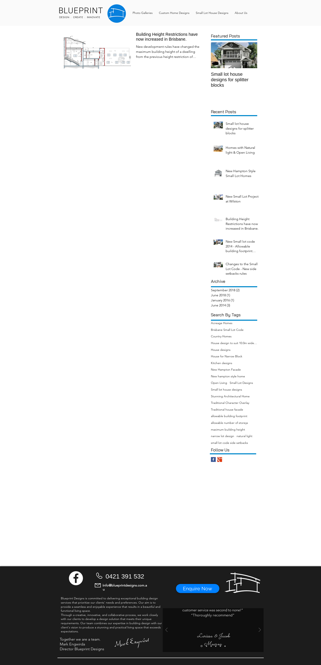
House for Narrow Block (226, 356)
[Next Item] (250, 55)
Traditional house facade (227, 409)
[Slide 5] (220, 646)
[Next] (260, 630)
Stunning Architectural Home (230, 396)
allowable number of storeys (229, 423)
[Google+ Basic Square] (219, 459)
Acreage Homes (221, 323)
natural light (244, 436)
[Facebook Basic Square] (213, 459)
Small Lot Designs (241, 383)
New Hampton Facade (226, 369)
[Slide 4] (215, 646)
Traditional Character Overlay (230, 403)
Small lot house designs (226, 389)
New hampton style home (228, 376)
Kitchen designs (221, 363)
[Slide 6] (225, 646)
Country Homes (221, 336)
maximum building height (228, 429)
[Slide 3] (211, 646)
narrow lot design (222, 436)
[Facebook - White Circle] (76, 578)
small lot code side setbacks (229, 443)
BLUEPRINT (81, 11)
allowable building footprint (229, 416)
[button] (197, 588)
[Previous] (166, 630)
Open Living (219, 383)
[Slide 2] (206, 646)
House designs (220, 350)
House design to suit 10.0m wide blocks (234, 343)
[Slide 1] (201, 646)
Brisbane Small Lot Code (227, 330)
